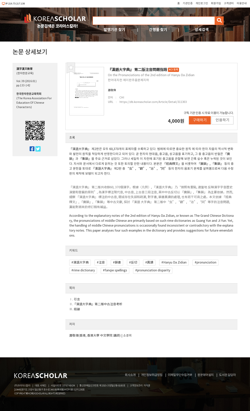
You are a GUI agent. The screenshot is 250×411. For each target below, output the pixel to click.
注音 (102, 262)
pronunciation (206, 262)
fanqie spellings (116, 270)
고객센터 (229, 3)
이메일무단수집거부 (180, 375)
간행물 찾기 (158, 30)
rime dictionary (84, 270)
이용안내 (242, 3)
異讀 (150, 262)
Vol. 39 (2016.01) (26, 81)
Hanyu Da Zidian (175, 262)
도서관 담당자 (227, 375)
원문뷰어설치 (206, 375)
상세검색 (202, 30)
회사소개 (130, 375)
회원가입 (216, 3)
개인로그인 (202, 3)
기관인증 (188, 3)
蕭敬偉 (112, 90)
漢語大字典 (81, 262)
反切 (134, 262)
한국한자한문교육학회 (28, 94)
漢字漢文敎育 (24, 69)
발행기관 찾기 (114, 30)
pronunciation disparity (153, 270)
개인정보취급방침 (151, 375)
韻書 (118, 262)
